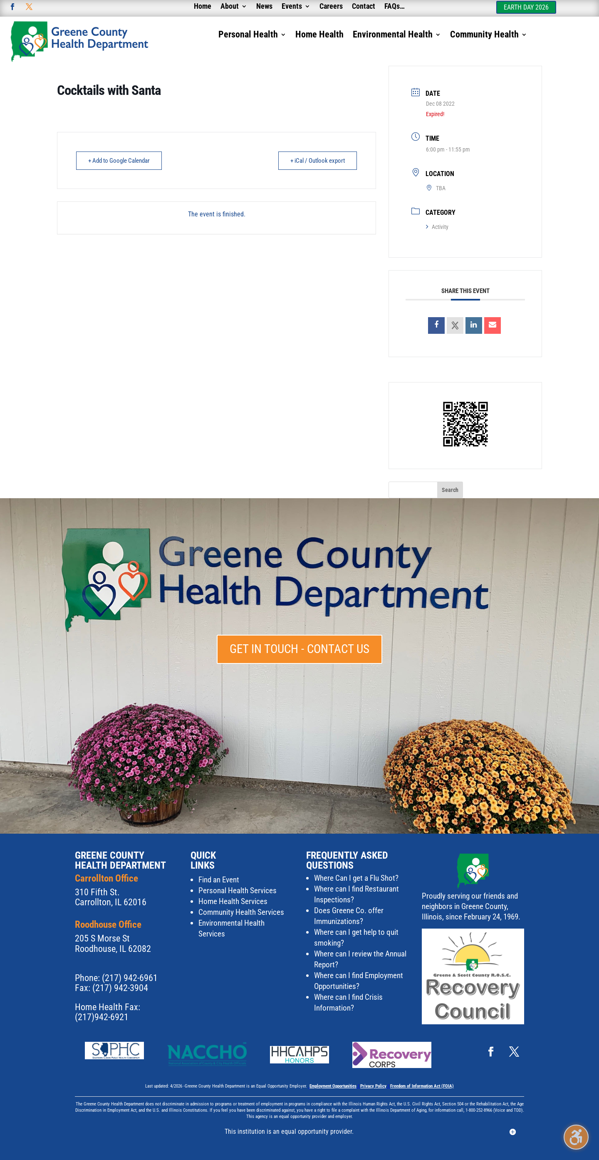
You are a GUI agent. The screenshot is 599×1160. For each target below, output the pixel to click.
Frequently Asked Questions (347, 860)
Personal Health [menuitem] (248, 36)
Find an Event (218, 879)
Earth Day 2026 (526, 7)
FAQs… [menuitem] (394, 6)
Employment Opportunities (332, 1086)
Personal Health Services (237, 890)
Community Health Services (241, 912)
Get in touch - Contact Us (299, 649)
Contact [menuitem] (363, 6)
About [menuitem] (229, 6)
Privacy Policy (373, 1086)
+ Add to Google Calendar (119, 160)
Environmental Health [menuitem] (393, 36)
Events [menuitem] (292, 6)
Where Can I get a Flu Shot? (356, 878)
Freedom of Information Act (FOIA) (422, 1086)
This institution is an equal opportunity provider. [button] (289, 1131)
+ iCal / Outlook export (317, 160)
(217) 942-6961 (130, 978)
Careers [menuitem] (331, 6)
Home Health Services (232, 901)
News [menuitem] (264, 6)
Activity (437, 227)
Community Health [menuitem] (484, 36)
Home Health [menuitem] (319, 36)
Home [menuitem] (202, 6)
